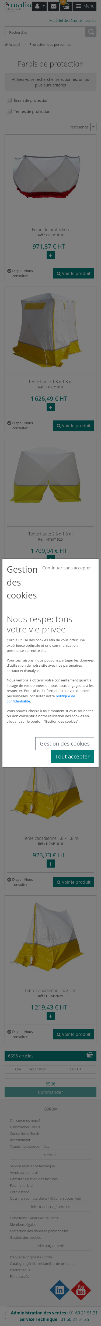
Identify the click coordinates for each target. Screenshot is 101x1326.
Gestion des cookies (65, 743)
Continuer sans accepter (66, 568)
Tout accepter (72, 756)
